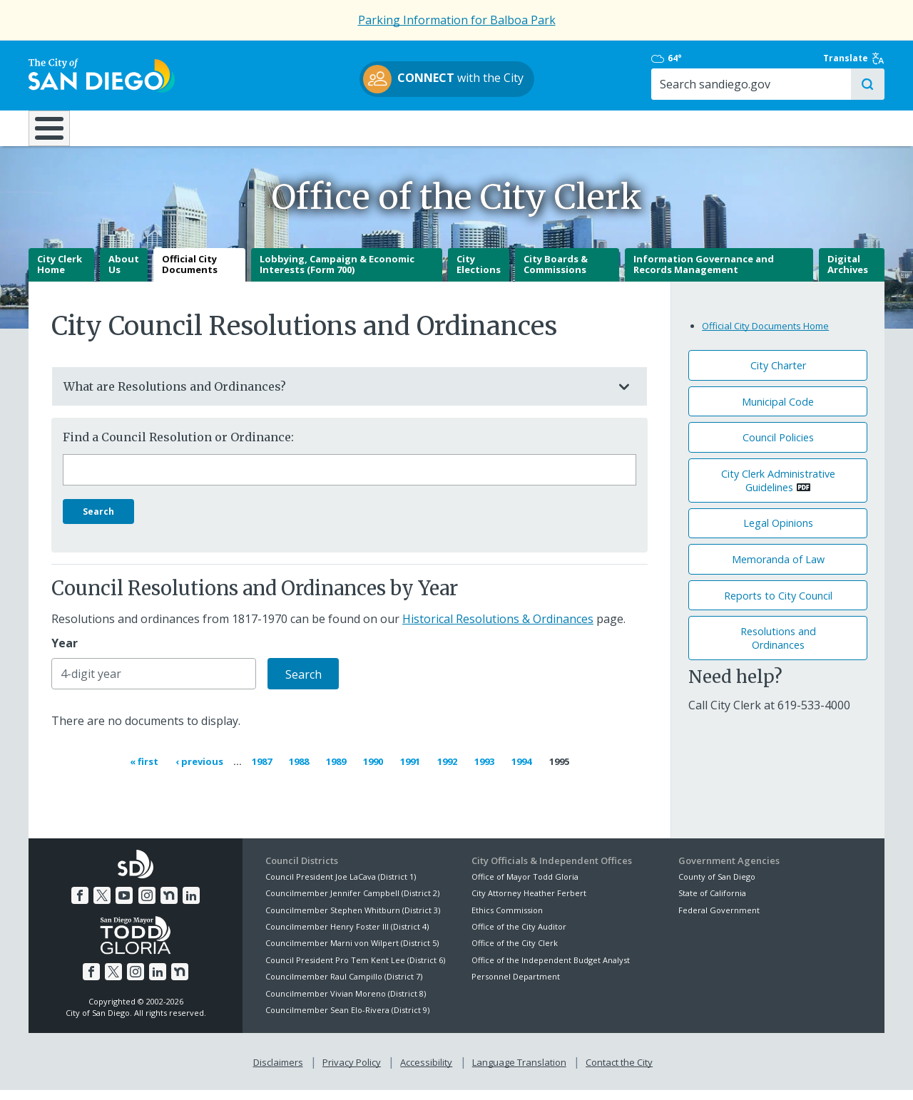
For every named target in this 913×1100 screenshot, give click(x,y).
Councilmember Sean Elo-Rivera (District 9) (347, 1020)
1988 (301, 771)
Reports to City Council (778, 605)
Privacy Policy (351, 1072)
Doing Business (406, 127)
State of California (712, 903)
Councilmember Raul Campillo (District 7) (343, 987)
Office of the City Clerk (514, 953)
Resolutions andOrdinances (778, 648)
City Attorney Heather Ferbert (528, 903)
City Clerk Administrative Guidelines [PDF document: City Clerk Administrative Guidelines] (778, 491)
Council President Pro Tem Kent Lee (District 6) (355, 970)
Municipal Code (778, 411)
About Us (123, 275)
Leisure (149, 127)
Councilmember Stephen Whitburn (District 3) (352, 920)
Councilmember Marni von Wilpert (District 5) (352, 953)
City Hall (813, 127)
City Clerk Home (59, 275)
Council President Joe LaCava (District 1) (340, 887)
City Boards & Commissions (556, 275)
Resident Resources (277, 127)
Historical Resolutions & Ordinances (497, 629)
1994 (523, 771)
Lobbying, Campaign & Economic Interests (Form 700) (337, 275)
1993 (486, 771)
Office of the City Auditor (518, 937)
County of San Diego (716, 887)
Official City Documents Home (765, 335)
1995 (559, 772)
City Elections (478, 275)
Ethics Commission (507, 920)
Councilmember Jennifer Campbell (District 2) (352, 903)
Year (64, 654)
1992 (449, 771)
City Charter (778, 376)
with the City (453, 79)
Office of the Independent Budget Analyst (550, 970)
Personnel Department (515, 987)
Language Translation (519, 1072)
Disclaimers (278, 1072)
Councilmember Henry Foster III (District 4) (347, 937)
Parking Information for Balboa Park (457, 20)
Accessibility (426, 1072)
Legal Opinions (778, 533)
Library (536, 127)
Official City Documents (190, 275)
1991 (412, 771)
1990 (375, 771)
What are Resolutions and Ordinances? (335, 397)
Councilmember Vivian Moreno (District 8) (345, 1003)
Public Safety (674, 127)
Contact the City (619, 1072)
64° (685, 58)
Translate (853, 58)
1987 (264, 771)
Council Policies (778, 448)
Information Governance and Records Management (703, 275)
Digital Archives (847, 275)
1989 (338, 771)
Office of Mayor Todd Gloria (524, 887)
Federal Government (719, 920)
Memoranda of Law (778, 570)
